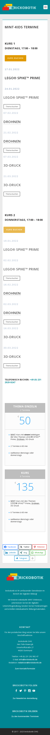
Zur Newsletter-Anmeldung (25, 698)
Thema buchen (9, 106)
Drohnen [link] (9, 121)
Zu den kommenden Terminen (25, 716)
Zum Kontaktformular (25, 668)
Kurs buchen (14, 58)
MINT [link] (13, 434)
